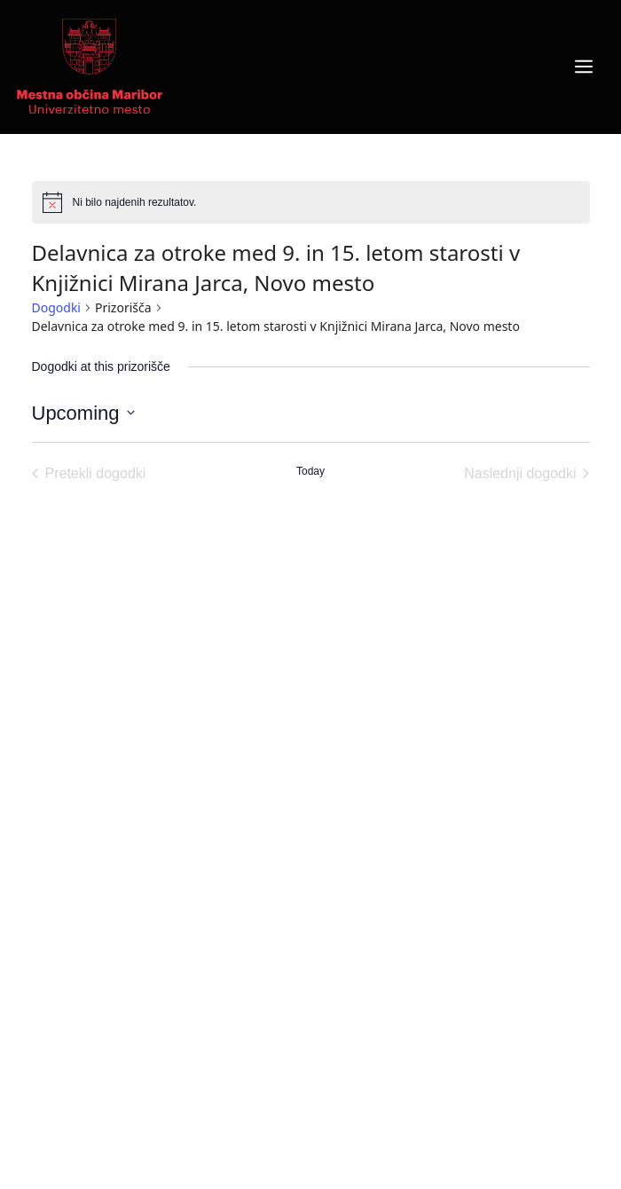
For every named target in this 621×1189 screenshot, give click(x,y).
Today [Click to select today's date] (310, 471)
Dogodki (56, 307)
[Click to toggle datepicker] (83, 413)
